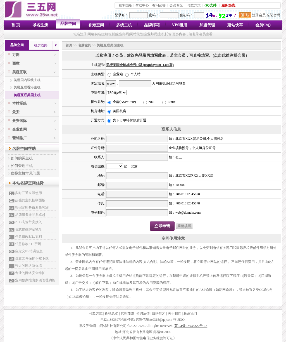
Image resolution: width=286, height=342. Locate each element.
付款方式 (194, 5)
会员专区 (176, 5)
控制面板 (125, 5)
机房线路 (40, 45)
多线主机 (124, 25)
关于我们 (174, 313)
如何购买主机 (22, 158)
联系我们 (190, 313)
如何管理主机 (22, 166)
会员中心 (263, 25)
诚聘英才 (158, 313)
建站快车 (235, 25)
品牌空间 (68, 24)
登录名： (121, 15)
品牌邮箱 (152, 25)
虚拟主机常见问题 (25, 173)
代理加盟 (127, 313)
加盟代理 (207, 25)
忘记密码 (273, 15)
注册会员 (259, 15)
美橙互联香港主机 (27, 87)
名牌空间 (84, 45)
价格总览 (111, 313)
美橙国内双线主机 (27, 80)
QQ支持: (211, 5)
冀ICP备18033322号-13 (191, 326)
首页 (69, 45)
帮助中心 (142, 5)
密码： (154, 15)
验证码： (186, 15)
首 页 (15, 25)
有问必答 (159, 5)
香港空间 (96, 25)
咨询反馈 (143, 313)
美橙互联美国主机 (27, 95)
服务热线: (228, 5)
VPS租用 (179, 25)
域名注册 (40, 25)
